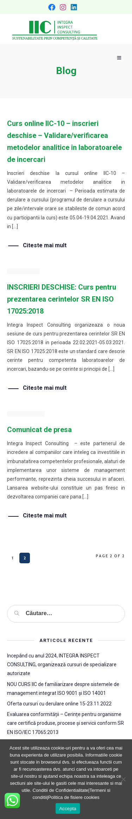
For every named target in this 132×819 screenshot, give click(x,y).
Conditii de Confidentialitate (60, 790)
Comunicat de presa (39, 429)
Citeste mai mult (45, 246)
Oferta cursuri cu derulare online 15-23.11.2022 (59, 703)
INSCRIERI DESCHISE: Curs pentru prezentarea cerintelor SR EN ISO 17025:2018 (61, 299)
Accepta (67, 808)
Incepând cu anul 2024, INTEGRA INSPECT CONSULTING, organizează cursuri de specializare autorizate (62, 664)
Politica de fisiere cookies (73, 797)
